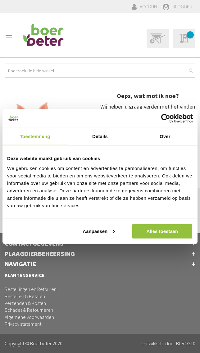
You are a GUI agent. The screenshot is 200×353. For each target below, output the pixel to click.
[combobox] (100, 71)
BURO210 (185, 343)
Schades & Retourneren (29, 310)
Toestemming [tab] (35, 136)
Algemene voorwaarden (29, 317)
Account (150, 6)
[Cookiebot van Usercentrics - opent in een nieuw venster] (166, 118)
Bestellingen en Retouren (31, 289)
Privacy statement (23, 324)
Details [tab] (100, 136)
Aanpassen (99, 231)
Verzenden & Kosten (25, 303)
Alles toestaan (162, 231)
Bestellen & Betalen (25, 296)
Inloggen (181, 6)
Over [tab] (165, 136)
